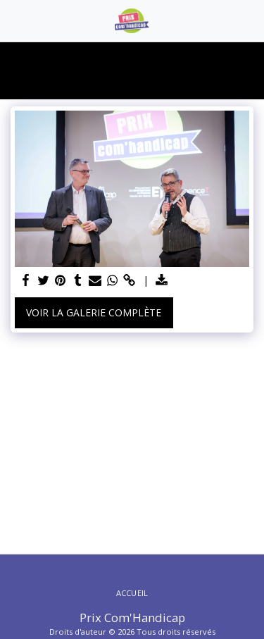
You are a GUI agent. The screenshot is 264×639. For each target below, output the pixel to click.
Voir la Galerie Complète (93, 312)
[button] (15, 20)
